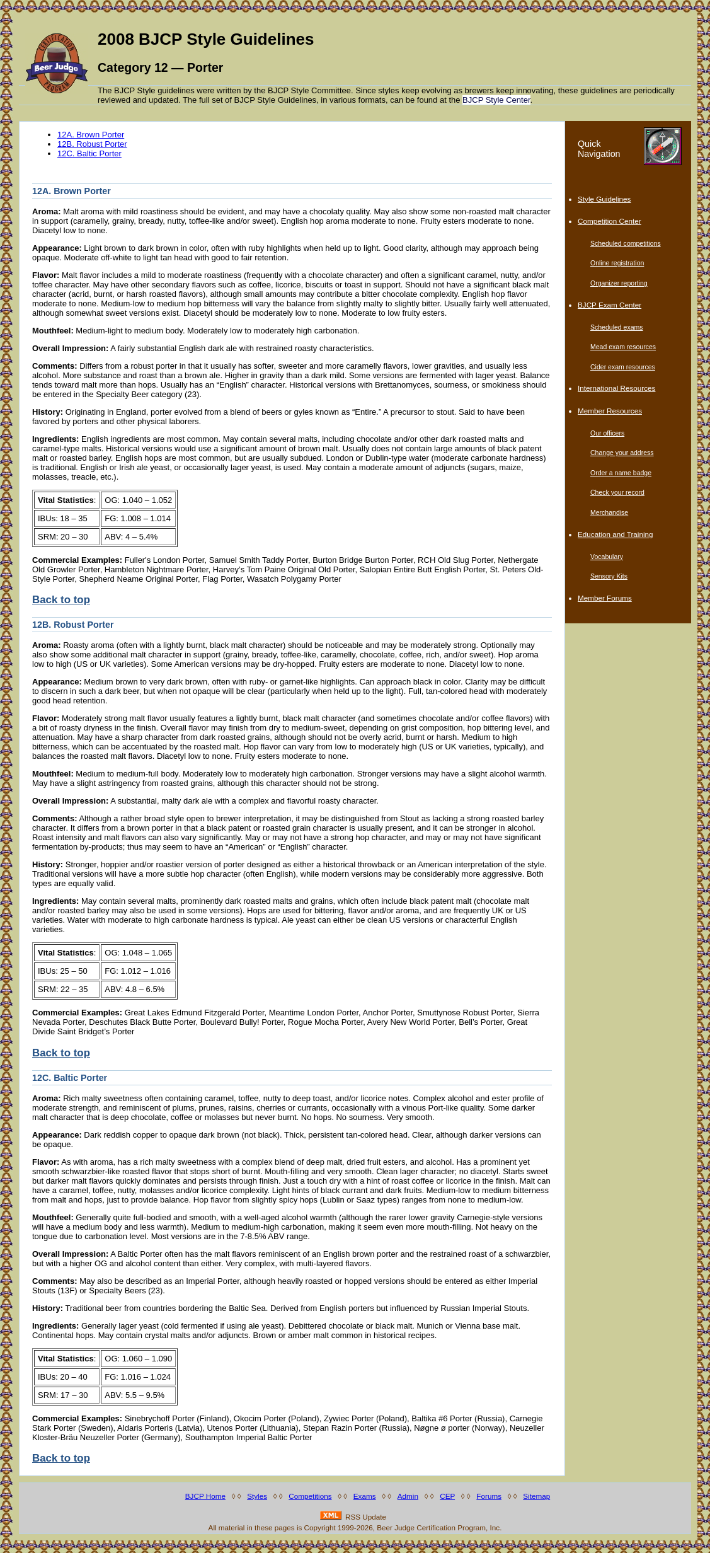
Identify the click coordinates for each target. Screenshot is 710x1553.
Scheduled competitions (625, 243)
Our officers (607, 433)
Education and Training (615, 534)
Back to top (61, 600)
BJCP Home (205, 1496)
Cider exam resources (622, 367)
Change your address (622, 452)
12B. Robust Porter (92, 144)
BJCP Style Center (496, 100)
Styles (257, 1496)
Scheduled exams (616, 327)
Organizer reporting (619, 283)
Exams (364, 1496)
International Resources (616, 388)
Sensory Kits (608, 576)
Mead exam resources (623, 346)
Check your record (617, 492)
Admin (408, 1496)
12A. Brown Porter (90, 134)
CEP (447, 1496)
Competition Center (609, 221)
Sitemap (536, 1496)
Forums (488, 1496)
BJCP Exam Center (609, 305)
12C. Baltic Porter (89, 153)
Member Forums (605, 598)
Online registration (617, 263)
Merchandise (609, 512)
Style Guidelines (604, 199)
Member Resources (610, 411)
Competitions (310, 1496)
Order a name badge (620, 472)
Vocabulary (606, 556)
